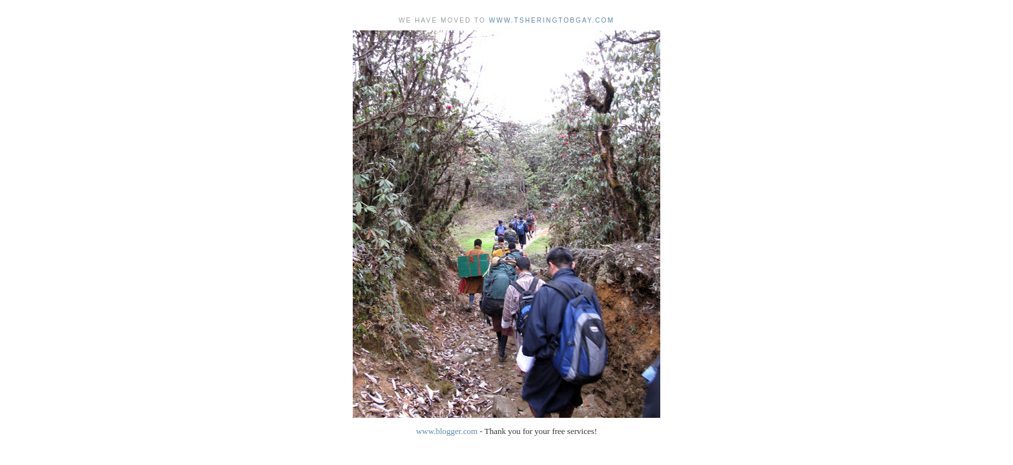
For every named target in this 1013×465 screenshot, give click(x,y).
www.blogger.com (446, 431)
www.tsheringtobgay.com (551, 20)
